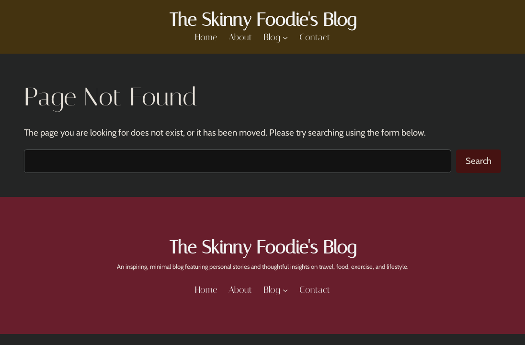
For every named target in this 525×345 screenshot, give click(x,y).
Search (478, 160)
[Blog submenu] (285, 37)
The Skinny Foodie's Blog (262, 19)
